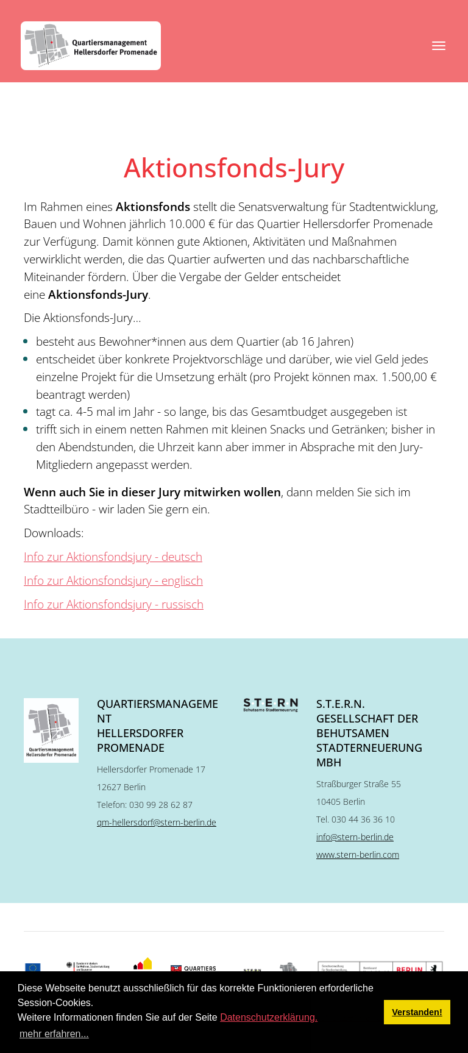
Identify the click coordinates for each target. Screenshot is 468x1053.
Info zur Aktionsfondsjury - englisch (113, 580)
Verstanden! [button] (417, 1012)
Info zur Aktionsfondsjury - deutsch (113, 556)
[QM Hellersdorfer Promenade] (91, 45)
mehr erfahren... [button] (54, 1034)
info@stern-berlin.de (355, 837)
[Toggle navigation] (438, 45)
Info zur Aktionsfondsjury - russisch (114, 604)
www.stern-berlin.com (357, 854)
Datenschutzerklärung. (268, 1017)
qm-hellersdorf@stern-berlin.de (156, 822)
